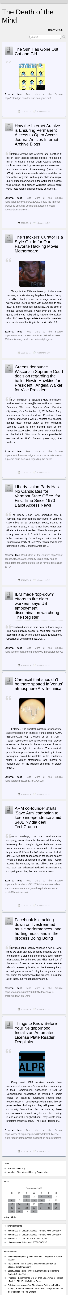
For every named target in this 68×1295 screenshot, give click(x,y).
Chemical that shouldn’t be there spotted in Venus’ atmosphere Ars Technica (39, 684)
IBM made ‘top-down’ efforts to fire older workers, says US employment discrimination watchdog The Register (37, 605)
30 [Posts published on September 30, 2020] (34, 1211)
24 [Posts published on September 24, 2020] (41, 1208)
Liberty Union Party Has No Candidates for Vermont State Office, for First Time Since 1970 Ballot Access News (37, 495)
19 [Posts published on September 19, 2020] (56, 1204)
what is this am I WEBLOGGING (32, 1242)
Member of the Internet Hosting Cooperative (28, 1172)
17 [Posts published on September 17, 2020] (41, 1204)
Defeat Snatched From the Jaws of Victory (41, 1231)
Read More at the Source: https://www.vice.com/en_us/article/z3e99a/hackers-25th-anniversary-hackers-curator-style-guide (34, 335)
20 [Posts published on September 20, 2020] (12, 1208)
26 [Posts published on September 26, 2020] (56, 1208)
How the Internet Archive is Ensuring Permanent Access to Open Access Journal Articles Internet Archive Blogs (37, 135)
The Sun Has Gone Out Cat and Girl (36, 51)
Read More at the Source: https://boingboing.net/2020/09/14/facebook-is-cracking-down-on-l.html (34, 992)
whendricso (13, 1231)
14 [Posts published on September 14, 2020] (19, 1204)
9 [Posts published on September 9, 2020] (34, 1200)
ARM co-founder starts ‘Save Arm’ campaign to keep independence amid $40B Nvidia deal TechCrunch (38, 817)
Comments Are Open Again (34, 1238)
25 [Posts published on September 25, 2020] (49, 1208)
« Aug (7, 1217)
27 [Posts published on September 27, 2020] (12, 1211)
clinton (11, 1242)
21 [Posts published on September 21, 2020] (19, 1208)
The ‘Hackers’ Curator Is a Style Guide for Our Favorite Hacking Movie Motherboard (39, 244)
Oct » (13, 1217)
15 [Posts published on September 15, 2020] (27, 1204)
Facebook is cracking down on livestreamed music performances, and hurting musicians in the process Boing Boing (38, 928)
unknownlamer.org (16, 1168)
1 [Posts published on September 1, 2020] (26, 1197)
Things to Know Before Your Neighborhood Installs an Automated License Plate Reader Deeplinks (36, 1032)
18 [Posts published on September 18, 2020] (49, 1204)
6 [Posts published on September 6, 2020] (11, 1200)
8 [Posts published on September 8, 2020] (26, 1200)
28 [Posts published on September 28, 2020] (19, 1211)
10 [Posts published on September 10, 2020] (41, 1200)
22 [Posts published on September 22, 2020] (27, 1208)
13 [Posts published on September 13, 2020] (12, 1204)
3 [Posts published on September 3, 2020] (41, 1197)
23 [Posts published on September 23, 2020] (34, 1208)
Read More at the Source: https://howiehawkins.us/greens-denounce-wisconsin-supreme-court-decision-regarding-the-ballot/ (34, 455)
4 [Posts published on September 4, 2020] (48, 1197)
